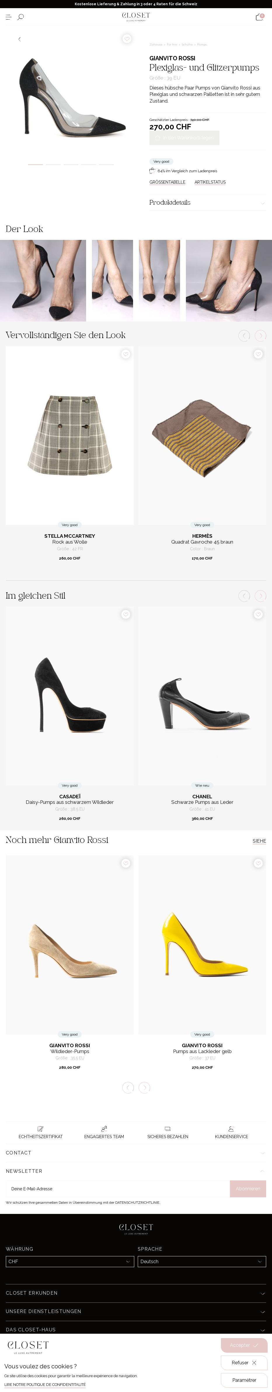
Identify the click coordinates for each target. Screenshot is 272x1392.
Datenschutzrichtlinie (137, 1203)
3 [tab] (71, 164)
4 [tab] (88, 164)
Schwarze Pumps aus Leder (202, 802)
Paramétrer (244, 1380)
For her (172, 44)
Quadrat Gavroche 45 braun (202, 542)
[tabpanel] (71, 91)
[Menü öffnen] (8, 17)
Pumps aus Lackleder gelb (202, 1051)
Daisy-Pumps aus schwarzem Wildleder (70, 802)
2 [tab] (53, 164)
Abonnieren (248, 1188)
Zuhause (156, 44)
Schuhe (188, 44)
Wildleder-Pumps (69, 1051)
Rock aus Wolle (69, 542)
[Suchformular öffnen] (20, 17)
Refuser (244, 1363)
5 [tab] (106, 164)
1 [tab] (35, 164)
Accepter (244, 1345)
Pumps (202, 44)
